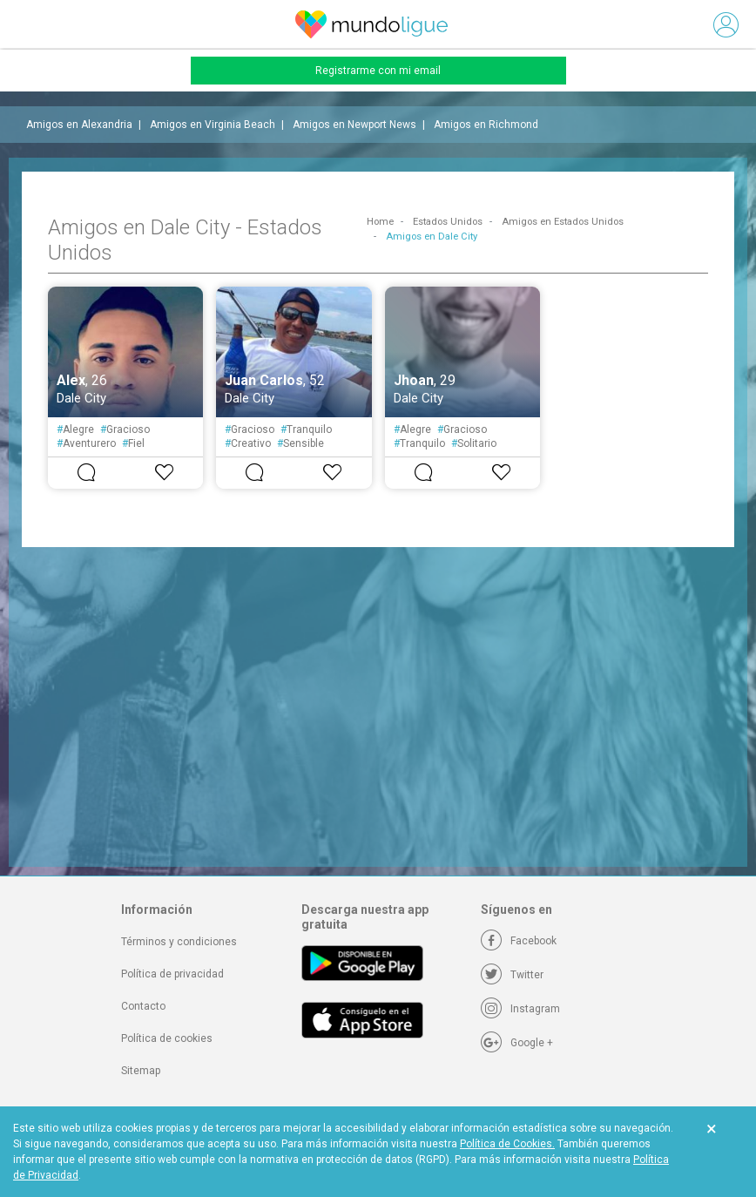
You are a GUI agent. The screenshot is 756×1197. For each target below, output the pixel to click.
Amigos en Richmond (486, 124)
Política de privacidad (172, 974)
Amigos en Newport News (354, 124)
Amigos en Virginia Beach (212, 124)
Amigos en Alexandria (79, 124)
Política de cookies (167, 1038)
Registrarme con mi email (378, 70)
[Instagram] (520, 1008)
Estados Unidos (448, 221)
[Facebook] (519, 940)
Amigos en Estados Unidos (563, 221)
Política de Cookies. (507, 1144)
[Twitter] (512, 974)
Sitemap (140, 1071)
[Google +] (517, 1042)
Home (380, 221)
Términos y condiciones (179, 942)
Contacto (143, 1006)
